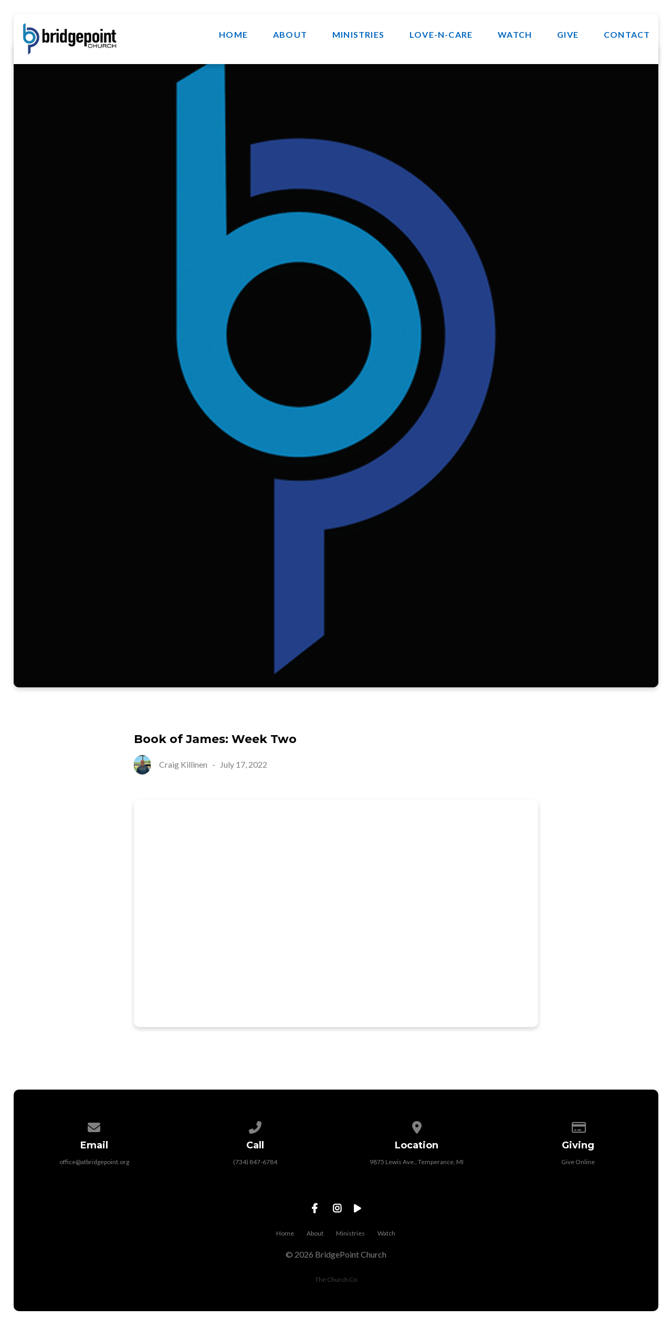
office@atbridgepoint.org (94, 1162)
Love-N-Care (441, 34)
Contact (627, 34)
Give (568, 34)
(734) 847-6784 (255, 1162)
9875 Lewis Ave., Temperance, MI (417, 1162)
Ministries (358, 34)
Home (233, 34)
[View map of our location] (417, 1125)
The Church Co (336, 1279)
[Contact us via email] (94, 1125)
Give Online (578, 1162)
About (290, 34)
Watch (515, 34)
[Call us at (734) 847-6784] (256, 1125)
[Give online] (578, 1125)
